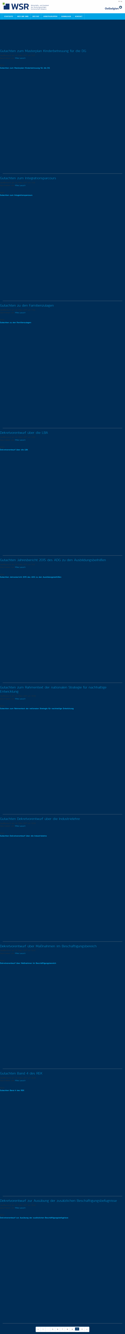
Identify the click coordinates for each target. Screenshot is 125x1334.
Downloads (66, 16)
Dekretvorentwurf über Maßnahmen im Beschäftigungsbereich (48, 946)
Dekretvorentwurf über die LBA (24, 432)
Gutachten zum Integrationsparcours (28, 178)
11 (82, 1329)
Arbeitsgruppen (50, 16)
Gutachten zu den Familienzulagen (27, 305)
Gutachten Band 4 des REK (21, 1073)
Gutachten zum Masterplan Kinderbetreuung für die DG (43, 50)
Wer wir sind (22, 16)
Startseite (8, 16)
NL (121, 1)
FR (119, 1)
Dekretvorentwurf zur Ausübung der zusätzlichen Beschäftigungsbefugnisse (58, 1200)
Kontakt (78, 16)
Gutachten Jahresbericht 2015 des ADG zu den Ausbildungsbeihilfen (53, 560)
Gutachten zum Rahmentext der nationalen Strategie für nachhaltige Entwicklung (53, 689)
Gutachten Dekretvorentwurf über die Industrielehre (40, 818)
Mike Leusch (20, 58)
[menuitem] (8, 16)
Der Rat (35, 16)
